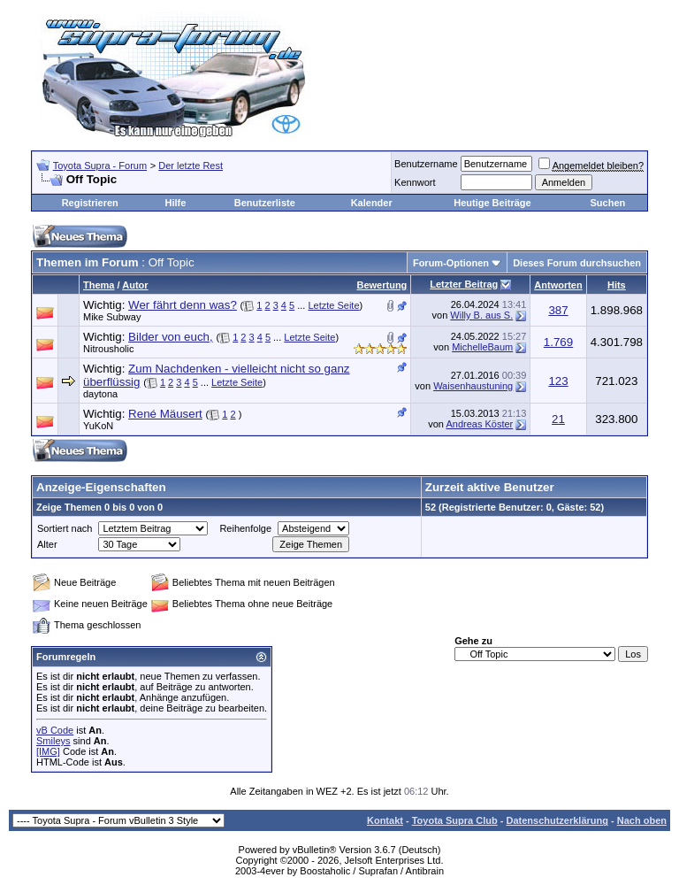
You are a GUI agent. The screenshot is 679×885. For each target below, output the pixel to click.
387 (558, 310)
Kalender (372, 202)
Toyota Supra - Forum (100, 165)
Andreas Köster (479, 424)
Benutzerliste (264, 202)
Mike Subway (112, 317)
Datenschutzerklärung (557, 820)
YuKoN (98, 425)
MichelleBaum (482, 347)
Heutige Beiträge (492, 202)
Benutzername (426, 163)
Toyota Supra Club (455, 820)
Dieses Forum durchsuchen (577, 263)
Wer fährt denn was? (182, 305)
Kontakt (385, 820)
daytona (100, 394)
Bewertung (382, 285)
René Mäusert (165, 413)
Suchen (607, 202)
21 (558, 419)
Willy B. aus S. (481, 315)
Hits (616, 285)
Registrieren (90, 202)
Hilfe (175, 202)
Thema (98, 285)
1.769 (558, 342)
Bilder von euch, (170, 336)
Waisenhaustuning (473, 386)
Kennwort (414, 182)
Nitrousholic (108, 348)
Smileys (53, 740)
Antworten (558, 285)
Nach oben (642, 820)
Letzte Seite (333, 305)
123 (558, 381)
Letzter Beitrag (464, 284)
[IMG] (48, 751)
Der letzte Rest (190, 165)
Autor (135, 285)
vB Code (54, 730)
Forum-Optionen (451, 263)
